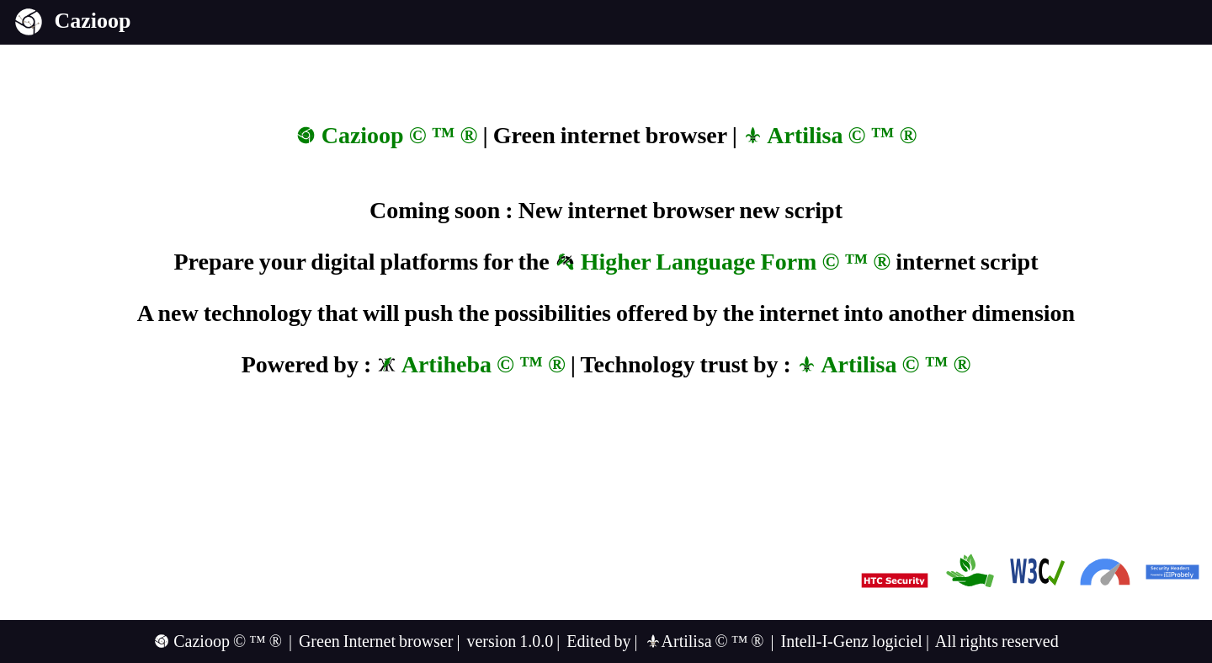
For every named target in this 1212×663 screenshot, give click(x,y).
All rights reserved (997, 641)
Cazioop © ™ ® (386, 135)
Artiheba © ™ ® (471, 364)
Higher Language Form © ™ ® (722, 262)
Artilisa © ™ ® (829, 135)
